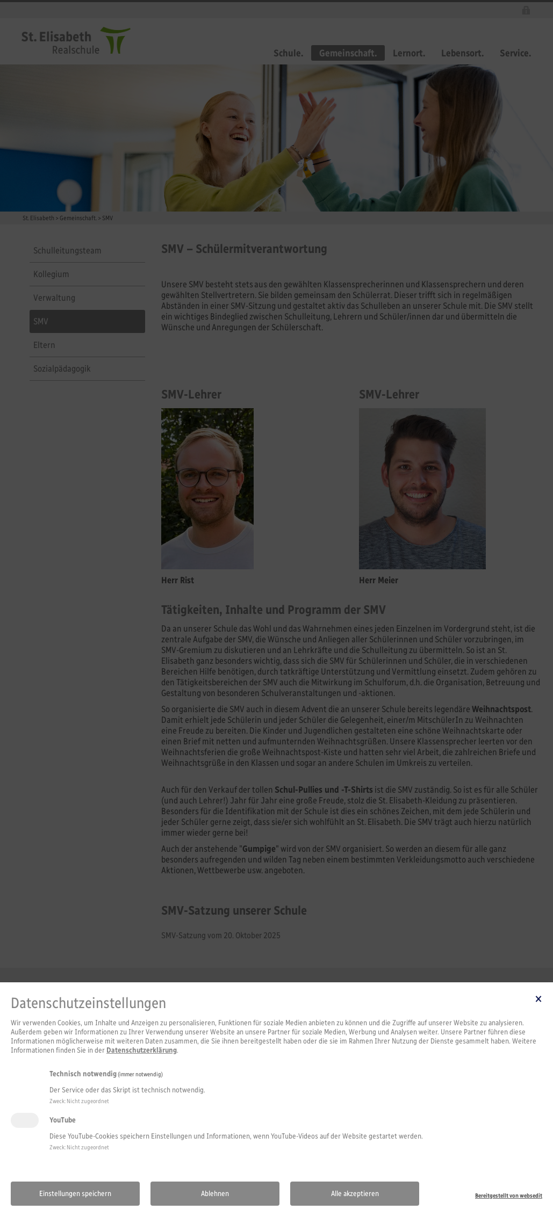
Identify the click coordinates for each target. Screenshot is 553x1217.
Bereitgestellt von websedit (508, 1195)
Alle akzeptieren (355, 1193)
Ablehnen (215, 1193)
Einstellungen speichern (75, 1193)
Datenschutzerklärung (141, 1050)
